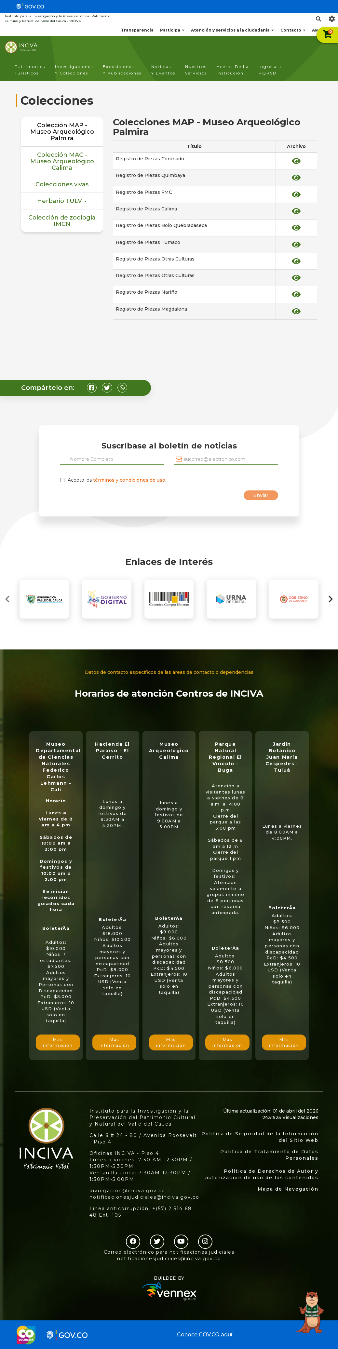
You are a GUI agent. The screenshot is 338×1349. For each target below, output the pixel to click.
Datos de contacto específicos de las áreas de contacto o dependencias (169, 672)
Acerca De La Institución (233, 69)
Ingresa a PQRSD (270, 69)
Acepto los (117, 480)
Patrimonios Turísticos (30, 69)
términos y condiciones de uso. (129, 480)
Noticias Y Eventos (163, 69)
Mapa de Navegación (288, 1189)
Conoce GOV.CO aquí (204, 1334)
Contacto (292, 30)
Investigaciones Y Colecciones (74, 69)
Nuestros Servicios (196, 69)
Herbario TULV (62, 201)
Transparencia (137, 30)
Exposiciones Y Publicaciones (122, 69)
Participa (172, 30)
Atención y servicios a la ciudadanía (232, 30)
